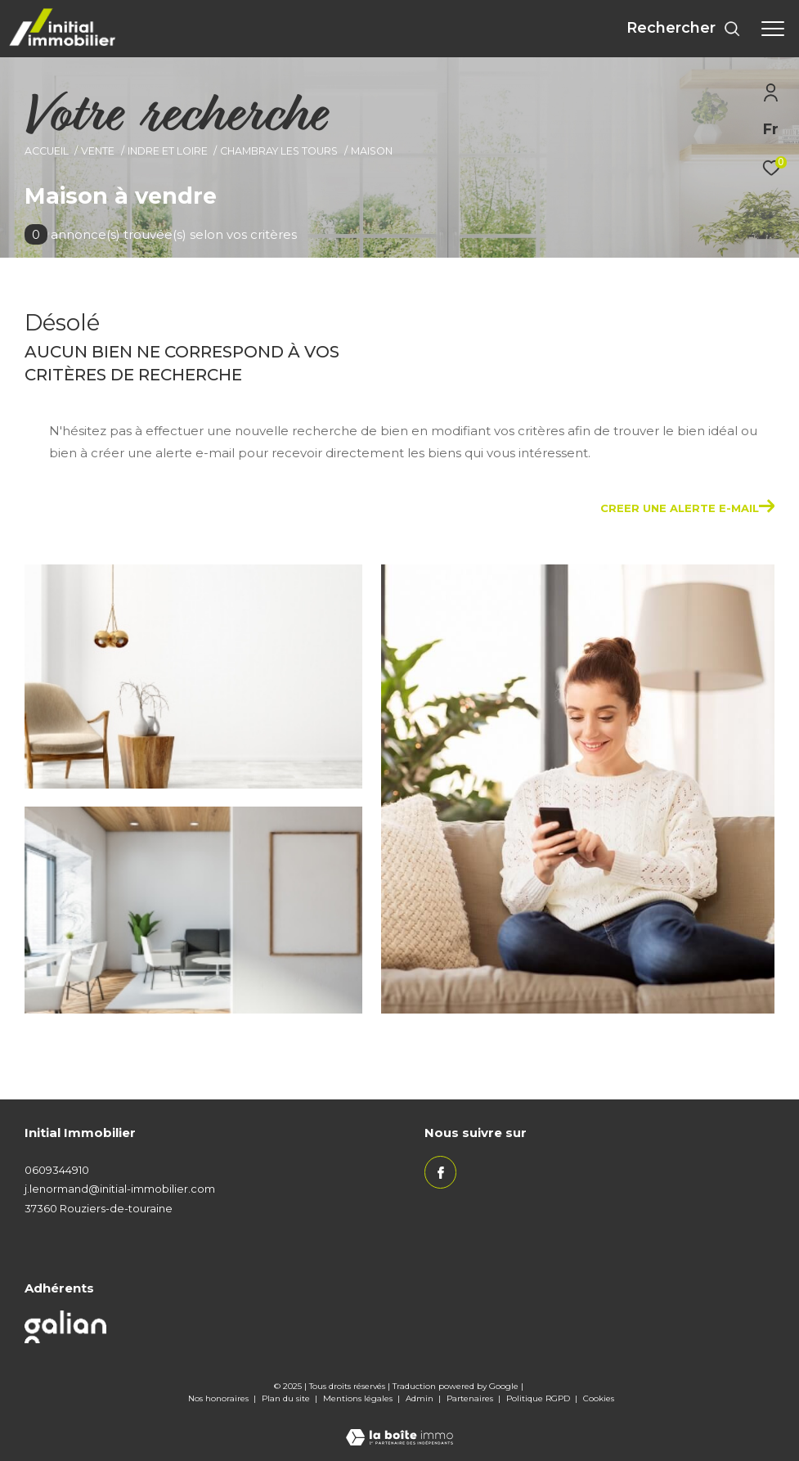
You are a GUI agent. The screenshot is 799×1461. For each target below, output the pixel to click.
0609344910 (57, 1169)
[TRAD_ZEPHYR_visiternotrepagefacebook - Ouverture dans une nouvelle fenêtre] (440, 1172)
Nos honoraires (219, 1398)
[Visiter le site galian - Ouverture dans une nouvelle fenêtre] (65, 1326)
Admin (421, 1398)
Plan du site (287, 1398)
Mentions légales (359, 1398)
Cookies (598, 1399)
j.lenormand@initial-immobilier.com (120, 1188)
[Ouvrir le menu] (773, 28)
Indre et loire (168, 151)
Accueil (47, 151)
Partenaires (471, 1398)
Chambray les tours (279, 151)
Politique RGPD (538, 1398)
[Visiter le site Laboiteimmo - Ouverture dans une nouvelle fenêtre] (399, 1427)
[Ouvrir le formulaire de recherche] (683, 28)
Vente (97, 151)
